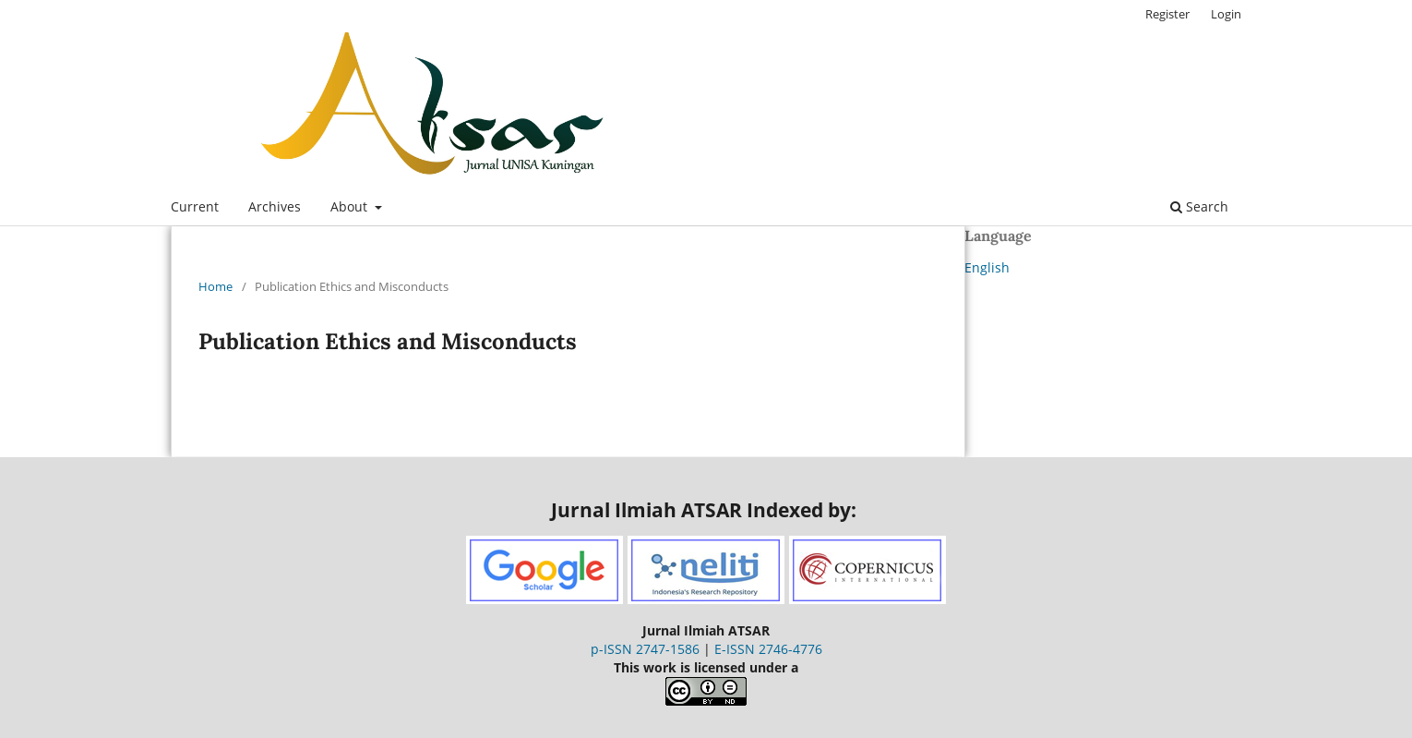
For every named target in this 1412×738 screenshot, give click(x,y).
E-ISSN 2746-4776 (768, 649)
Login (1226, 14)
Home (215, 286)
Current (195, 206)
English (987, 267)
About (350, 206)
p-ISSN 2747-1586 (645, 649)
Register (1167, 14)
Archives (274, 206)
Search (1199, 206)
